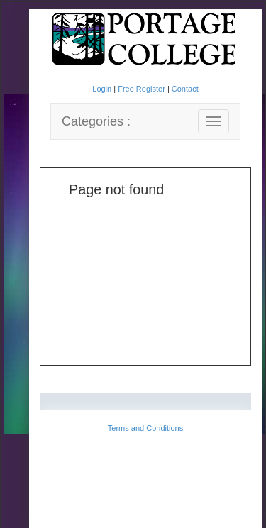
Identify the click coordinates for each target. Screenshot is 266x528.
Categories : (96, 121)
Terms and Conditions (145, 428)
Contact (185, 88)
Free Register (142, 88)
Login (102, 88)
